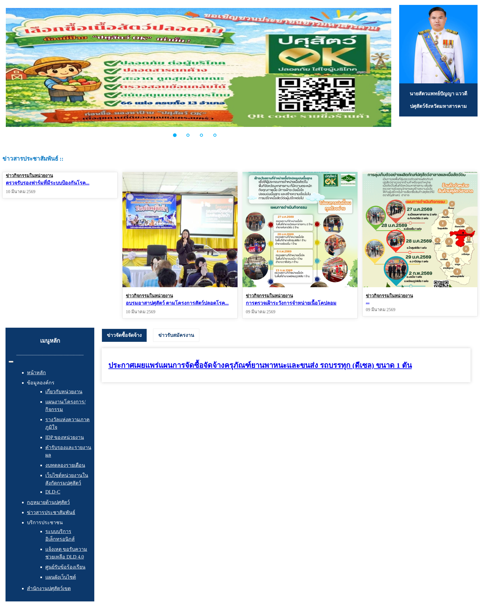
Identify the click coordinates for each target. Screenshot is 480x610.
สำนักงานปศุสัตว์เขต (49, 588)
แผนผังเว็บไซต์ (60, 577)
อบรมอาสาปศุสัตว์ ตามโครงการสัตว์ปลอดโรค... (177, 303)
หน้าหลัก (36, 372)
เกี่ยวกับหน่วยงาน (63, 391)
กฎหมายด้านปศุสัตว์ (48, 502)
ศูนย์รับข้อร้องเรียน (65, 567)
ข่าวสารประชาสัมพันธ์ (51, 512)
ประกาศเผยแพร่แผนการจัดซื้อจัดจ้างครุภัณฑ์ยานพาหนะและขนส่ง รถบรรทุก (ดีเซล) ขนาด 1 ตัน (260, 365)
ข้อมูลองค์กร (40, 382)
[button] (178, 135)
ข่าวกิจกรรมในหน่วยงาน (29, 175)
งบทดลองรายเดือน (65, 465)
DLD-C (52, 491)
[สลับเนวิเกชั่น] (11, 362)
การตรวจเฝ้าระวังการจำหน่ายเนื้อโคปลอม (291, 303)
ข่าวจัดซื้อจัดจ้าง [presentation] (124, 335)
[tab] (124, 335)
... (367, 301)
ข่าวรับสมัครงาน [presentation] (176, 335)
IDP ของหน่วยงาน (64, 437)
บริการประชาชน (45, 522)
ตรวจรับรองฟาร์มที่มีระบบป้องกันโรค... (47, 182)
